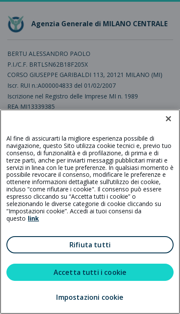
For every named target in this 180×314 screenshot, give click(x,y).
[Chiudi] (168, 118)
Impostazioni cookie (89, 297)
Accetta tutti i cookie (90, 272)
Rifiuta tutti (90, 244)
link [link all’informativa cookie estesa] (33, 218)
